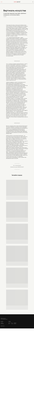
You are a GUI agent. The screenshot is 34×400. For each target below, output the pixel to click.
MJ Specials (15, 323)
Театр (9, 323)
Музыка (12, 323)
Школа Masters (2, 323)
